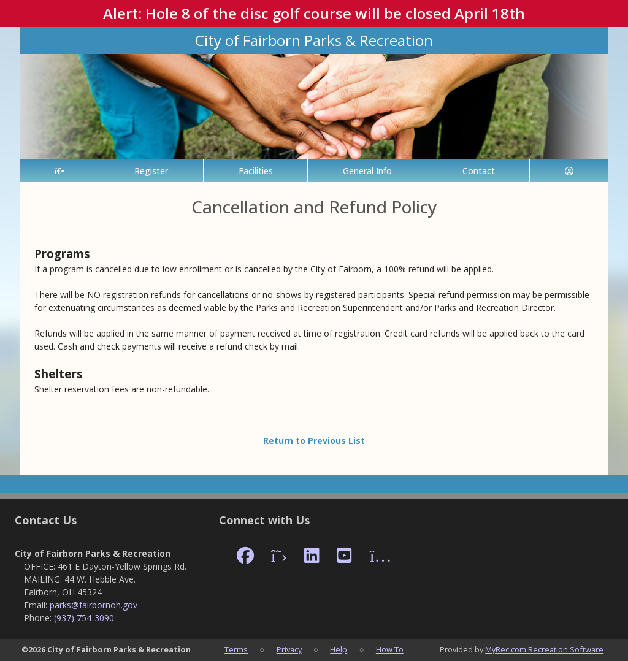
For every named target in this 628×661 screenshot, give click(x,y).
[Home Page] (59, 170)
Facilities (256, 171)
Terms (236, 649)
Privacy (289, 649)
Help (338, 649)
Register (151, 171)
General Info (367, 171)
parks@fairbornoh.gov (93, 605)
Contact (478, 171)
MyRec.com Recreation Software (544, 649)
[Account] (569, 170)
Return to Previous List (314, 440)
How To (390, 649)
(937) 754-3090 (84, 618)
